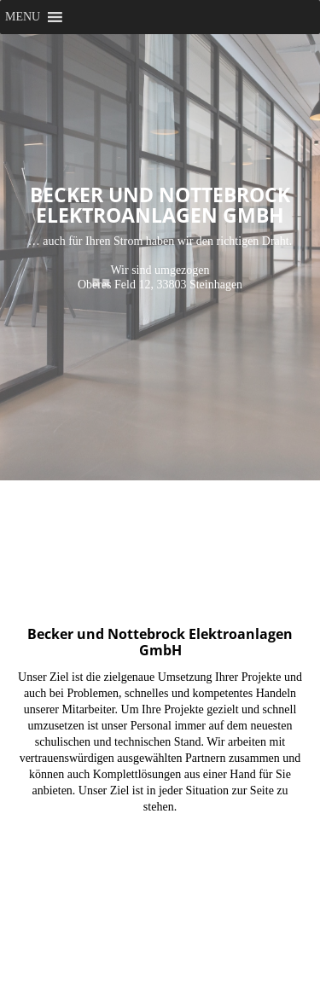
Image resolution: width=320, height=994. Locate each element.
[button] (22, 17)
